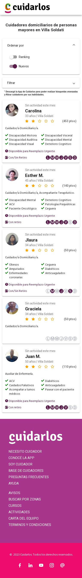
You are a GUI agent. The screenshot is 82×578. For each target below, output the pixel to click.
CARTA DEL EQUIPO (24, 518)
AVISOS (14, 493)
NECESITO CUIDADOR (25, 451)
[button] (41, 45)
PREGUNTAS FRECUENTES (29, 477)
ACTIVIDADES (19, 512)
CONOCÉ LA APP (21, 458)
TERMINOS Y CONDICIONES (30, 525)
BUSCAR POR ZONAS (25, 499)
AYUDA (14, 483)
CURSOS (15, 506)
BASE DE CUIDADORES (26, 471)
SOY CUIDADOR (20, 464)
